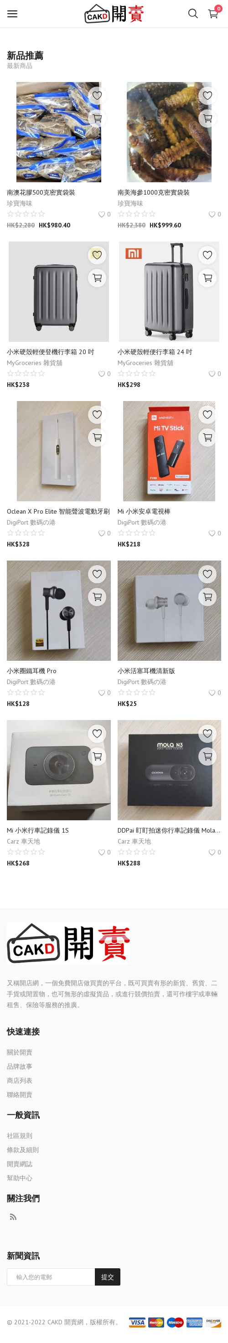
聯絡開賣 (19, 1095)
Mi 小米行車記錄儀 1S (38, 830)
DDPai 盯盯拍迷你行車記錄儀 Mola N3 (170, 830)
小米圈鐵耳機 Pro (32, 671)
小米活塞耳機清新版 (146, 671)
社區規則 (19, 1136)
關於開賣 (19, 1052)
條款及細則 (23, 1150)
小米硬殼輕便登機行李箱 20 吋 (50, 352)
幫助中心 (19, 1178)
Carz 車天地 (23, 841)
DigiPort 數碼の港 (31, 522)
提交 (107, 1277)
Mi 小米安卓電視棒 (144, 511)
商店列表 (19, 1080)
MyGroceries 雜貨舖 (34, 363)
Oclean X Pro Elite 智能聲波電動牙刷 (58, 511)
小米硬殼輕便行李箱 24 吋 (155, 352)
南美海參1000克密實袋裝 (154, 192)
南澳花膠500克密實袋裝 (41, 192)
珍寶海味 (19, 203)
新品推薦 (25, 56)
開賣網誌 (19, 1164)
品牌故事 (19, 1066)
